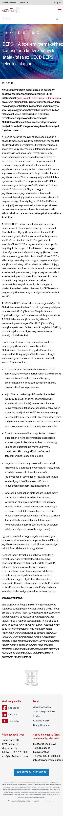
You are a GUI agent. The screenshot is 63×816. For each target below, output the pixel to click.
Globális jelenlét (41, 720)
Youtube (28, 33)
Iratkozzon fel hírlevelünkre (31, 772)
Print (38, 33)
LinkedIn (24, 33)
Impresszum (50, 801)
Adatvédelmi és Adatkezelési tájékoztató (23, 801)
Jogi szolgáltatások (44, 711)
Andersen (15, 10)
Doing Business (41, 725)
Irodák (36, 716)
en (60, 2)
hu (55, 2)
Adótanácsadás (42, 707)
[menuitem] (24, 3)
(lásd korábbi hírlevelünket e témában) (38, 98)
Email (33, 33)
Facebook (19, 33)
